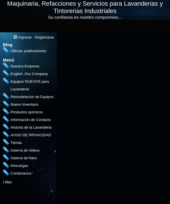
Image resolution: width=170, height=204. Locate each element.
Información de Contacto (31, 120)
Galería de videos (25, 150)
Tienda (16, 143)
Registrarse (44, 37)
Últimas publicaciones (28, 51)
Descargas (19, 165)
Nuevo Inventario (24, 104)
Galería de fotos (24, 158)
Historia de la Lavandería (31, 127)
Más (8, 182)
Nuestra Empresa (25, 66)
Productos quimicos (27, 112)
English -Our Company (29, 74)
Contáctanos (21, 173)
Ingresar (25, 37)
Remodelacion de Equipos (32, 97)
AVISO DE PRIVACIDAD (31, 135)
